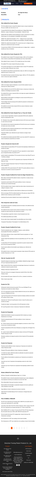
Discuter (28, 3)
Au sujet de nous (23, 12)
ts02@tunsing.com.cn (23, 0)
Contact (5, 3)
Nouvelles (4, 14)
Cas (19, 14)
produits (3, 12)
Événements (11, 3)
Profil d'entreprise (28, 448)
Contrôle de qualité (28, 453)
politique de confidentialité (28, 462)
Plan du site (28, 460)
